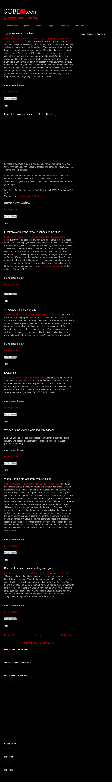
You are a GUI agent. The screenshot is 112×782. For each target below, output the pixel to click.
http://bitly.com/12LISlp (28, 196)
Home (39, 635)
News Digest (12, 26)
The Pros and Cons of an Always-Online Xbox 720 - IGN (30, 315)
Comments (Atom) (45, 643)
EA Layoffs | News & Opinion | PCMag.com (24, 378)
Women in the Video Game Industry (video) (29, 430)
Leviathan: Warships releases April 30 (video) (30, 114)
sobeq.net (50, 26)
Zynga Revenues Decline (18, 33)
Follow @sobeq (11, 92)
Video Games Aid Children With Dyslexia (27, 478)
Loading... (8, 654)
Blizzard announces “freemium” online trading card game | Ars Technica (37, 573)
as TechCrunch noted (50, 266)
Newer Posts (11, 635)
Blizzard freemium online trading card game (29, 568)
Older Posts (67, 635)
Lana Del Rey (81, 26)
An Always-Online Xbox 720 (20, 309)
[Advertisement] (24, 711)
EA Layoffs (10, 372)
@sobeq (26, 26)
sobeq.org (65, 26)
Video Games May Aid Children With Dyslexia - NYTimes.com (32, 484)
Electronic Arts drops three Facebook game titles (32, 232)
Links (38, 26)
